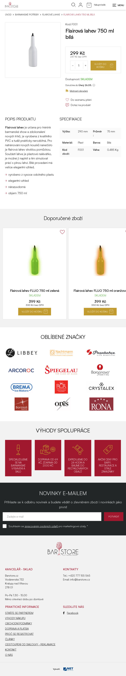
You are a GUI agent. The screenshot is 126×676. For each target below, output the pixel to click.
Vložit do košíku (103, 65)
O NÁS (9, 655)
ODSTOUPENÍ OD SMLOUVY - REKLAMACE (30, 644)
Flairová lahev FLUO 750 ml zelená (34, 291)
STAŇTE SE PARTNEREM (19, 613)
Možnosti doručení (76, 90)
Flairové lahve (51, 14)
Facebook (70, 613)
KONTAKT (10, 649)
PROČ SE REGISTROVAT (19, 634)
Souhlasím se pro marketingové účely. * (48, 526)
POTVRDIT (113, 516)
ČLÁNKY (10, 639)
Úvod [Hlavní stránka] (8, 14)
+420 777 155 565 (79, 575)
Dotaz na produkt (78, 105)
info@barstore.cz (80, 579)
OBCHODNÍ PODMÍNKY (18, 623)
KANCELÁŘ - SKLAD (18, 569)
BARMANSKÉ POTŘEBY (27, 14)
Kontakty (70, 569)
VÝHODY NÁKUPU (15, 618)
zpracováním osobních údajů (41, 526)
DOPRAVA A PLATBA (17, 628)
